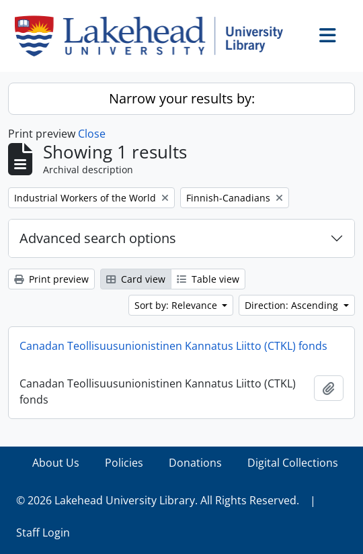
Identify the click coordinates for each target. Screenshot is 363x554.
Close (92, 133)
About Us (55, 462)
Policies (124, 462)
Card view (135, 279)
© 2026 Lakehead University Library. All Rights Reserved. (157, 500)
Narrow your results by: (182, 98)
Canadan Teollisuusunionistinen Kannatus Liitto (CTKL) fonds (173, 345)
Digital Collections (292, 462)
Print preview (51, 279)
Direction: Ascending (293, 305)
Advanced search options (97, 238)
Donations (195, 462)
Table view (208, 279)
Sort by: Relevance (177, 305)
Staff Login (43, 532)
